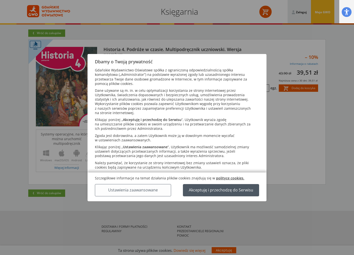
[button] (347, 11)
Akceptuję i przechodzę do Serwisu (221, 190)
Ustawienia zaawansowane (133, 190)
